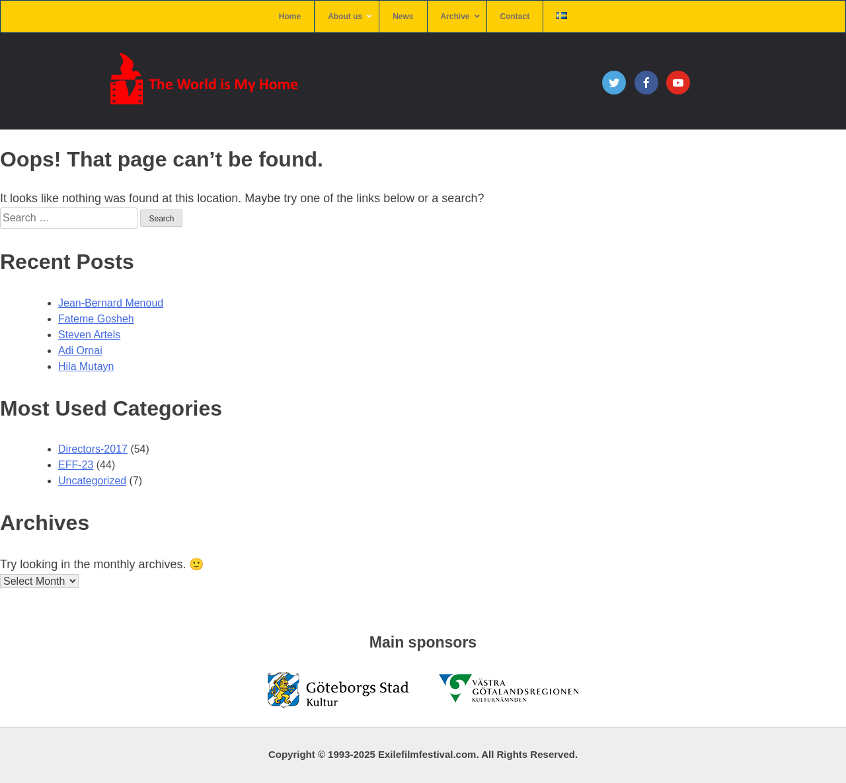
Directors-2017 (93, 449)
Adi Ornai (80, 350)
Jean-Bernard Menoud (110, 303)
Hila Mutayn (86, 366)
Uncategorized (92, 480)
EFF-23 (75, 464)
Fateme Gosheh (96, 318)
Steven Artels (89, 334)
